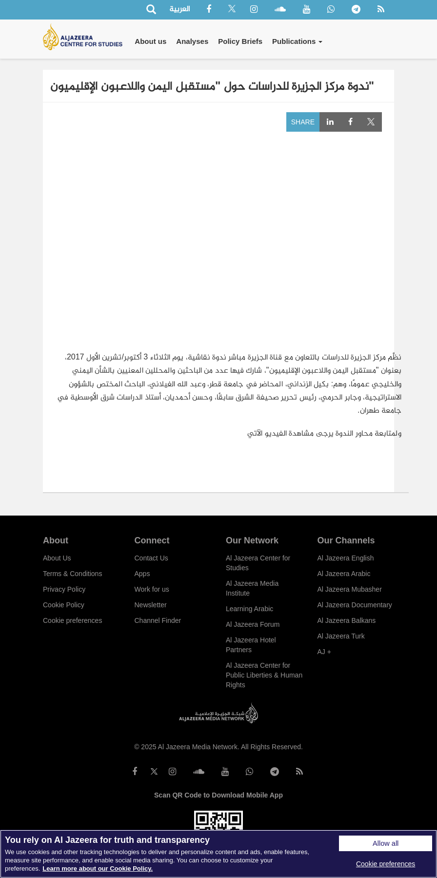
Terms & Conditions (72, 574)
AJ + (324, 652)
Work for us (152, 589)
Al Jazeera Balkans (347, 620)
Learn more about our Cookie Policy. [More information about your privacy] (97, 868)
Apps (142, 574)
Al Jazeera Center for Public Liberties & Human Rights (264, 675)
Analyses (192, 41)
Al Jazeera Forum (252, 624)
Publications (297, 41)
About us (150, 41)
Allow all (385, 843)
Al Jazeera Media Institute (252, 588)
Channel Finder (158, 620)
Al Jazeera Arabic (344, 574)
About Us (57, 558)
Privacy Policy (64, 589)
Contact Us (151, 558)
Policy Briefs (240, 41)
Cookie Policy (63, 605)
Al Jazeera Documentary (355, 605)
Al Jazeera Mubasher (350, 589)
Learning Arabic (249, 609)
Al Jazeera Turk (341, 636)
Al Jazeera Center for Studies (258, 563)
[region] (218, 854)
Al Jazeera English (346, 558)
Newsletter (151, 605)
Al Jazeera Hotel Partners (251, 645)
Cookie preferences (72, 620)
